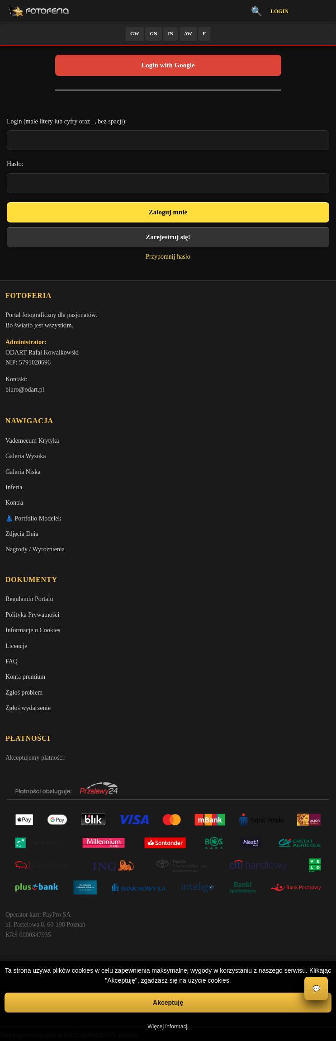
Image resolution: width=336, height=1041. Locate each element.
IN (170, 33)
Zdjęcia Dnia (21, 533)
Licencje (16, 646)
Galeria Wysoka (25, 456)
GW (134, 33)
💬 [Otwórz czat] (316, 988)
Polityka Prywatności (32, 614)
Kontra (14, 502)
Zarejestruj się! (168, 237)
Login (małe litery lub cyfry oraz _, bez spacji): (67, 121)
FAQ (11, 661)
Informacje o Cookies (32, 630)
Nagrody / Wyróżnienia (35, 549)
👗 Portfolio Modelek (33, 518)
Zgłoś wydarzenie (28, 708)
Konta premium (25, 676)
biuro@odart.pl (24, 389)
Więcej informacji (168, 1026)
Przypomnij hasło (168, 256)
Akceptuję (168, 1002)
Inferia (13, 487)
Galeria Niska (22, 471)
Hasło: (15, 164)
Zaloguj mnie (168, 212)
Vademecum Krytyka (32, 440)
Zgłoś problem (24, 692)
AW (188, 33)
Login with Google (167, 65)
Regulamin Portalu (29, 599)
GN (153, 33)
